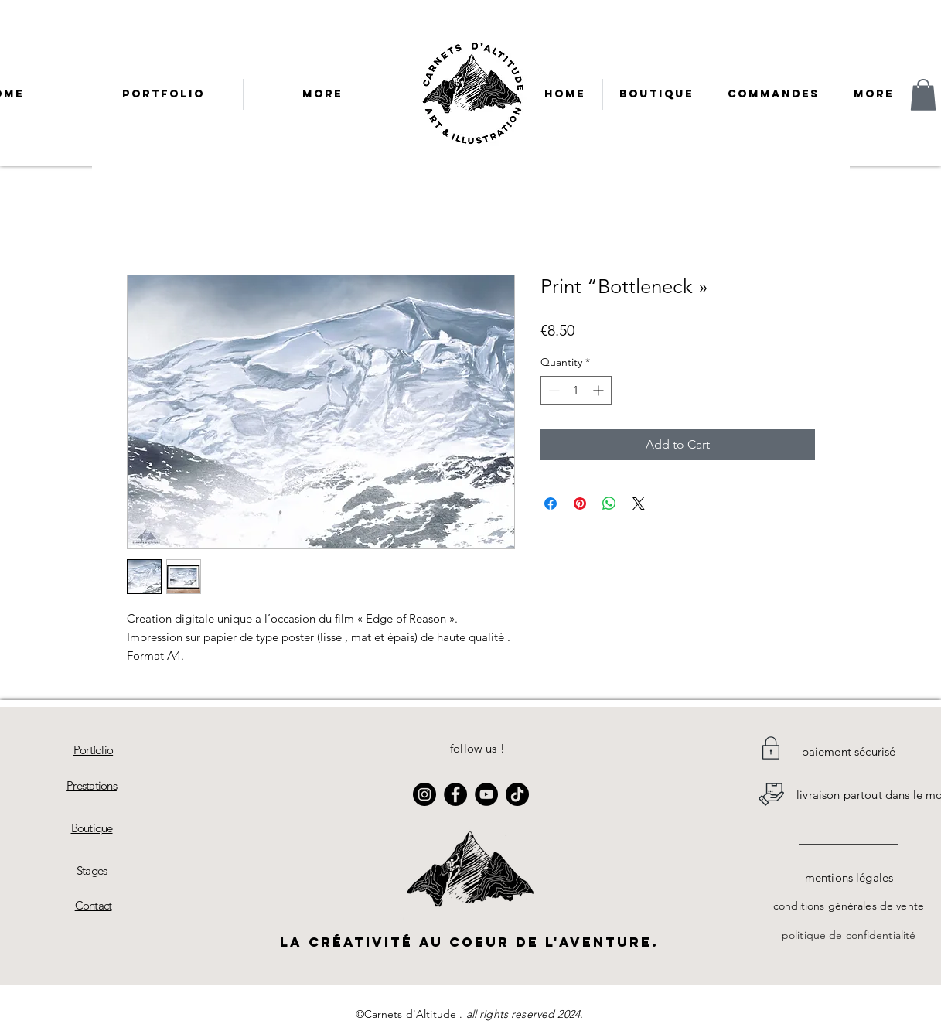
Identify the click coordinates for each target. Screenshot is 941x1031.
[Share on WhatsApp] (609, 503)
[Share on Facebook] (550, 503)
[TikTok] (517, 794)
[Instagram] (424, 794)
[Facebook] (455, 794)
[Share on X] (638, 503)
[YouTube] (486, 794)
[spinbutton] (576, 390)
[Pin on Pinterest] (580, 503)
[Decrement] (552, 390)
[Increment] (599, 390)
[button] (923, 95)
